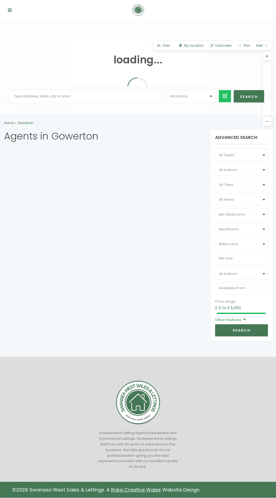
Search (242, 330)
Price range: (225, 301)
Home (9, 123)
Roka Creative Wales (136, 489)
